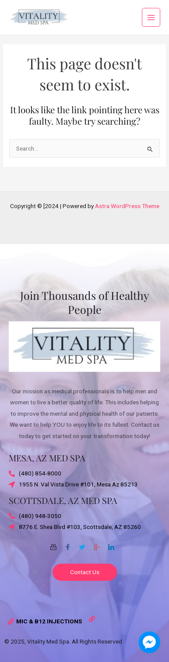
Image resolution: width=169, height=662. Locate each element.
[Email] (53, 543)
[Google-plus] (96, 543)
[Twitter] (82, 543)
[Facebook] (67, 543)
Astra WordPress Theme (127, 205)
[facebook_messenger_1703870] (149, 642)
